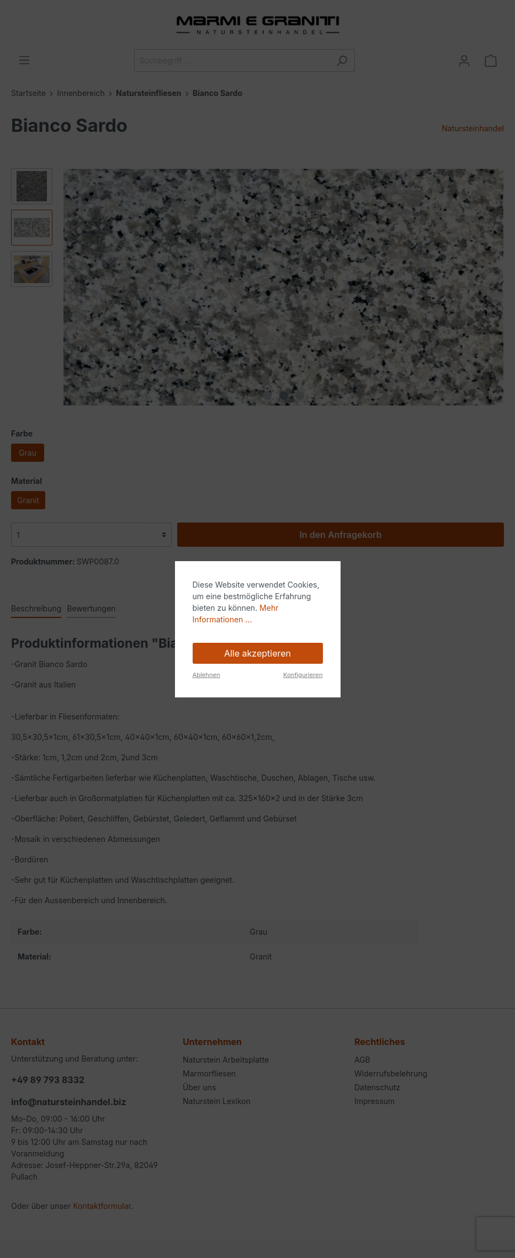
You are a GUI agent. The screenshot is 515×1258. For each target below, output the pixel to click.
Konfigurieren (302, 675)
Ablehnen (206, 675)
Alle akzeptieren (257, 653)
